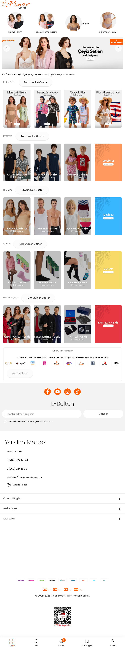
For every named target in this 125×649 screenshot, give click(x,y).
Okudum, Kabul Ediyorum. (28, 422)
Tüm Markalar (20, 373)
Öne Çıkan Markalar (64, 74)
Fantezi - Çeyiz (46, 74)
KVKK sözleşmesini (17, 421)
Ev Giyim (18, 74)
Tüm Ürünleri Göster (35, 82)
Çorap (34, 74)
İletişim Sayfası (14, 451)
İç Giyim (27, 74)
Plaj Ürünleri (8, 74)
